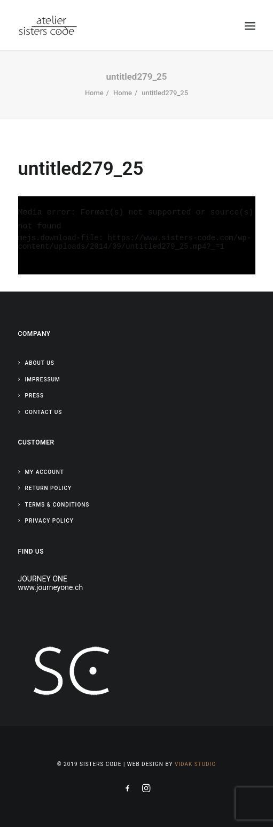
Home (94, 93)
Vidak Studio (195, 764)
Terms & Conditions (57, 505)
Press (34, 396)
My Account (44, 472)
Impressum (42, 379)
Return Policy (48, 488)
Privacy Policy (49, 521)
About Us (39, 363)
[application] (136, 235)
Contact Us (44, 412)
